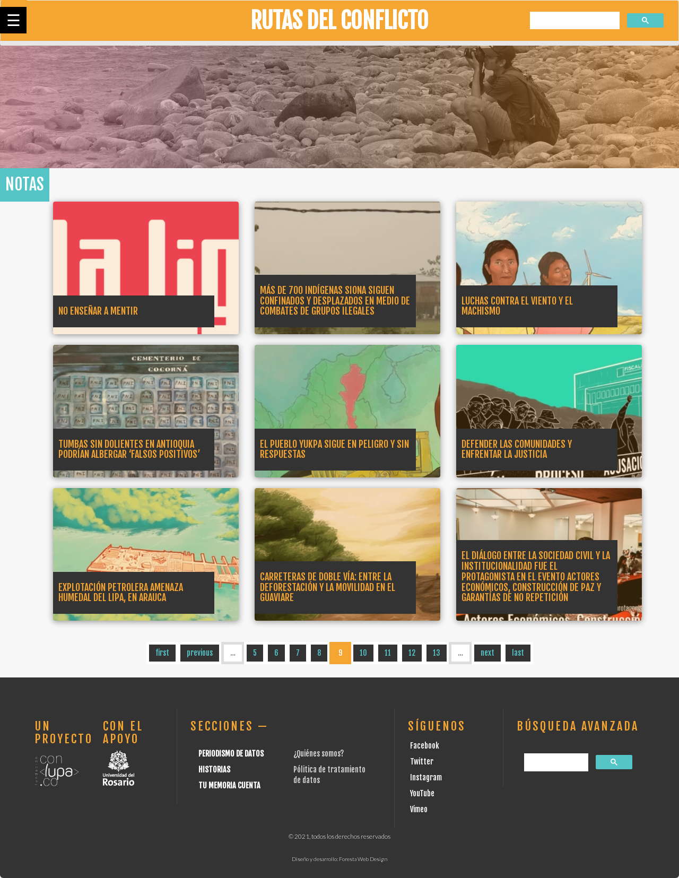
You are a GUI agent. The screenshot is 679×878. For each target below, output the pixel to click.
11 (388, 652)
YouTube (422, 793)
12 (411, 652)
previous (200, 652)
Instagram (426, 777)
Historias (214, 769)
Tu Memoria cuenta (229, 785)
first (162, 652)
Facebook (424, 745)
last (518, 652)
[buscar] (573, 21)
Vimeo (419, 809)
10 (363, 652)
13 (436, 652)
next (487, 652)
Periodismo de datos (231, 753)
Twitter (421, 761)
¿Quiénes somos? (318, 753)
